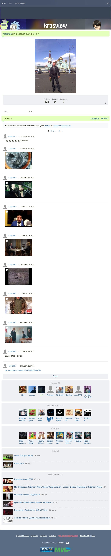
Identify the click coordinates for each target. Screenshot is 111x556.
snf (41, 394)
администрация (22, 536)
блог (93, 536)
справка (43, 536)
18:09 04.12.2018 (27, 178)
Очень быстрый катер (23, 456)
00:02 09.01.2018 (27, 323)
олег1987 (12, 136)
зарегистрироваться (62, 126)
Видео (56, 451)
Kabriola (69, 394)
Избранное (55, 475)
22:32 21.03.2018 (27, 207)
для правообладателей (68, 536)
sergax (32, 394)
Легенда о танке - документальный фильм (32, 518)
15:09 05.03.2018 (27, 265)
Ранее (55, 376)
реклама (52, 536)
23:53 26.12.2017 (27, 351)
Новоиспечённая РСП (23, 479)
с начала (95, 118)
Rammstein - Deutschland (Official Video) (31, 510)
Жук (23, 394)
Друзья (55, 383)
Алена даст (19, 463)
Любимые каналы (55, 406)
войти (47, 126)
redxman (7, 34)
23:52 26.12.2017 (27, 366)
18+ (107, 3)
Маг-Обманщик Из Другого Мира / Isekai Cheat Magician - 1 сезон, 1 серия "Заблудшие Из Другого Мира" (58, 487)
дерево (104, 118)
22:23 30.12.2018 (27, 136)
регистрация (20, 3)
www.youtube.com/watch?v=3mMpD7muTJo (23, 370)
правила (34, 536)
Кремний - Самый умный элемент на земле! (32, 502)
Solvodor (50, 394)
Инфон (61, 543)
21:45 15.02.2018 (27, 294)
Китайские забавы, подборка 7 (27, 495)
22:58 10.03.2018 (27, 236)
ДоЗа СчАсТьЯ (87, 395)
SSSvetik (59, 394)
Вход (4, 3)
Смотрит (55, 428)
